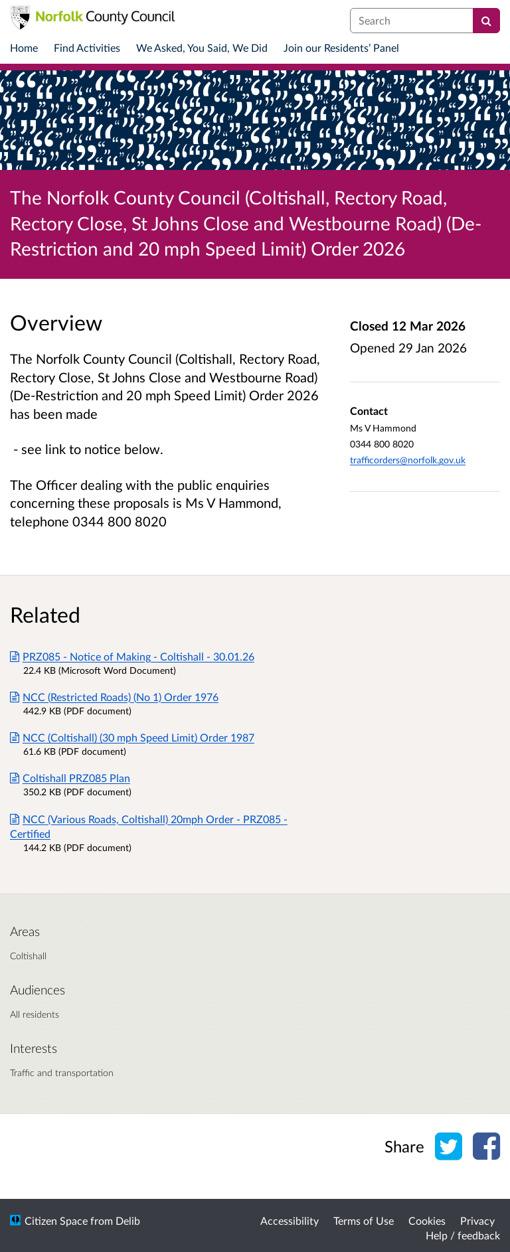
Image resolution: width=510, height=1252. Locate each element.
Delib (128, 1220)
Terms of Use (363, 1220)
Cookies (427, 1220)
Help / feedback (463, 1235)
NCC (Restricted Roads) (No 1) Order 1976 (114, 696)
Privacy (477, 1220)
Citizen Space (56, 1220)
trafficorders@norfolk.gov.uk (408, 459)
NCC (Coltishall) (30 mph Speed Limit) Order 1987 (132, 737)
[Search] (486, 20)
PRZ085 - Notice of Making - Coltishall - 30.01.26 (132, 656)
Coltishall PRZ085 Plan (70, 777)
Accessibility (289, 1220)
